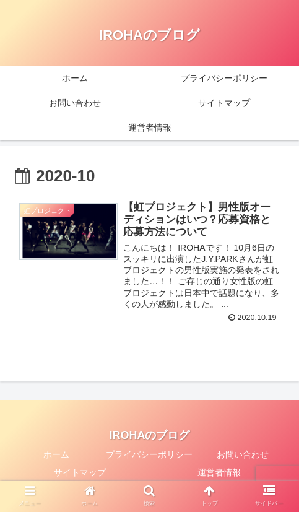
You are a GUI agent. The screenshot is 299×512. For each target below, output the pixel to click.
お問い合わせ (243, 454)
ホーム (56, 454)
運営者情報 (219, 472)
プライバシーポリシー (149, 454)
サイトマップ (80, 472)
